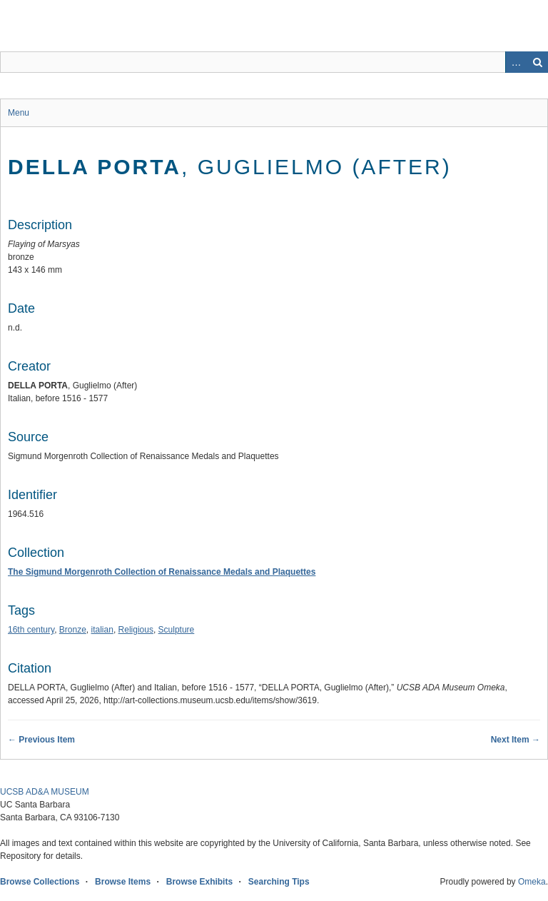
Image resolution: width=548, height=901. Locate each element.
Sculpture (176, 630)
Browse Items (123, 882)
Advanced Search (516, 62)
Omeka (532, 882)
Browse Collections (39, 882)
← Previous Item (41, 740)
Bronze (72, 630)
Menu (18, 113)
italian (102, 630)
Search (537, 62)
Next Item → (515, 740)
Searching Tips (279, 882)
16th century (31, 630)
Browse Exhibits (199, 882)
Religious (135, 630)
